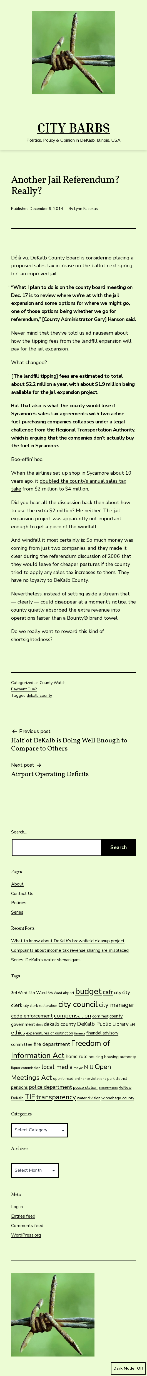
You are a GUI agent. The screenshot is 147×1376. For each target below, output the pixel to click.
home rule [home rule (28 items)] (77, 1056)
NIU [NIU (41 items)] (89, 1067)
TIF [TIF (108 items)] (30, 1097)
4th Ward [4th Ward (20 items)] (37, 992)
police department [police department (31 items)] (50, 1087)
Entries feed (23, 1216)
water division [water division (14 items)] (88, 1098)
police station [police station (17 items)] (85, 1087)
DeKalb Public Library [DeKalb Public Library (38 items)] (103, 1024)
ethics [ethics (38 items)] (18, 1032)
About (17, 884)
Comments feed (27, 1226)
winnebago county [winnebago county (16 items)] (117, 1098)
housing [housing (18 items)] (96, 1056)
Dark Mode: (128, 1368)
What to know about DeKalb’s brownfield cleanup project (67, 941)
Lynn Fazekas (86, 208)
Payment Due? (24, 689)
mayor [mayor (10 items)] (78, 1068)
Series (17, 912)
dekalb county (39, 695)
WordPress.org (26, 1235)
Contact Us (22, 894)
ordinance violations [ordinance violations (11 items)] (90, 1078)
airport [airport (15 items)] (68, 992)
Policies (18, 903)
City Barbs (73, 127)
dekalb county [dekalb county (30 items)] (60, 1024)
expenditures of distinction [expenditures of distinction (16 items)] (49, 1033)
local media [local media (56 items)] (57, 1067)
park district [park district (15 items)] (117, 1078)
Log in (17, 1207)
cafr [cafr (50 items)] (108, 992)
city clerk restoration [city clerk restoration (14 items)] (40, 1005)
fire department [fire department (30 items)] (52, 1044)
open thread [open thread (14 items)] (63, 1078)
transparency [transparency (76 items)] (56, 1097)
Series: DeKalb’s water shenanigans (46, 960)
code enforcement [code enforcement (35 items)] (32, 1015)
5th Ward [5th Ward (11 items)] (55, 993)
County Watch (53, 682)
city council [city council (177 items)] (78, 1004)
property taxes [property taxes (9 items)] (108, 1088)
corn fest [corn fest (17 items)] (100, 1016)
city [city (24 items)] (117, 992)
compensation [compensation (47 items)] (72, 1015)
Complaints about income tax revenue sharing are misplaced (70, 950)
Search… (19, 832)
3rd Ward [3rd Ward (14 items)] (19, 992)
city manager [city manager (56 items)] (116, 1005)
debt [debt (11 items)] (39, 1024)
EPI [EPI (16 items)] (132, 1024)
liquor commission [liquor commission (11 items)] (25, 1068)
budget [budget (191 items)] (88, 991)
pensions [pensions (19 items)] (19, 1087)
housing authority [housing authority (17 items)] (120, 1056)
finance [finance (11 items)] (79, 1033)
